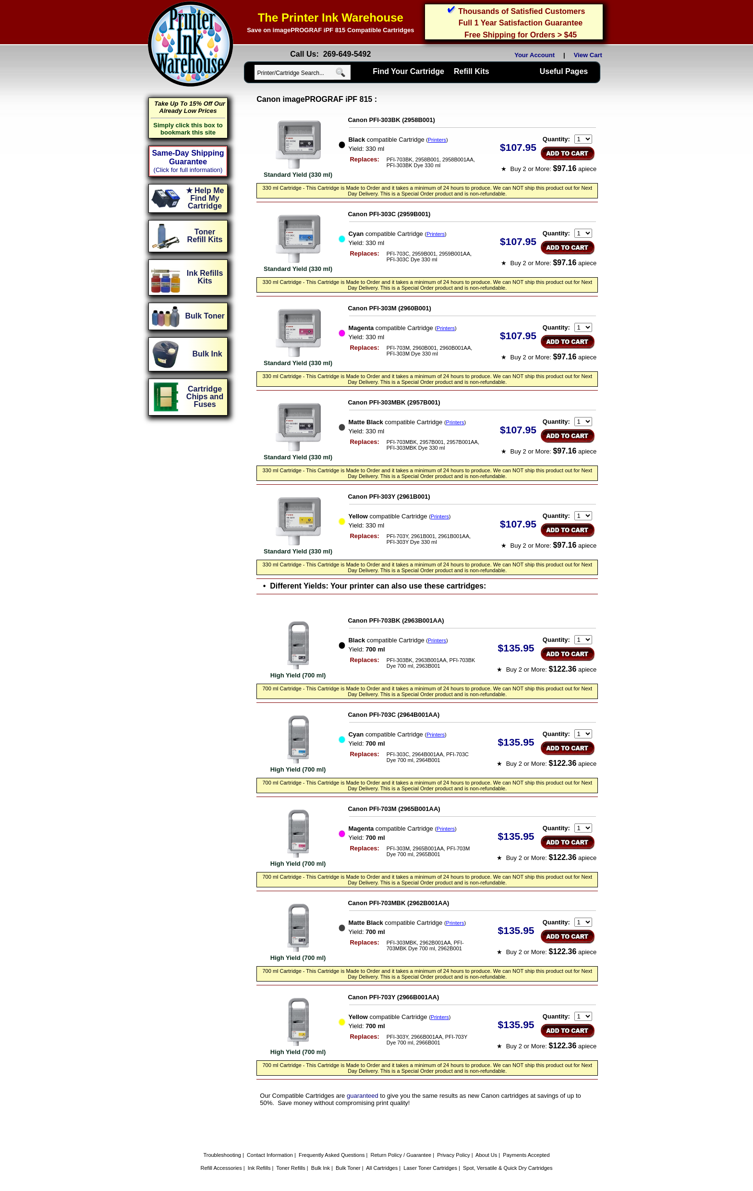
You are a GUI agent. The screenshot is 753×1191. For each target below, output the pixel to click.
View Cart (590, 55)
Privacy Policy (453, 1155)
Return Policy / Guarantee (401, 1155)
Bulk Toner (348, 1168)
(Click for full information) (188, 169)
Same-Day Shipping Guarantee (188, 157)
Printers (437, 140)
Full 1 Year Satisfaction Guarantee (521, 23)
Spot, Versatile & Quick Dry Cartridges (507, 1168)
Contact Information (270, 1155)
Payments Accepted (526, 1155)
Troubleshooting (222, 1155)
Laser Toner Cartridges (430, 1168)
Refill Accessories (221, 1168)
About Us (486, 1155)
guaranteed (362, 1095)
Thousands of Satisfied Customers (521, 11)
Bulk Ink (320, 1168)
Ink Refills (259, 1168)
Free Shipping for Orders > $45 (520, 35)
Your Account (534, 55)
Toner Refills (290, 1168)
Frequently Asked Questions (332, 1155)
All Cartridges (382, 1168)
